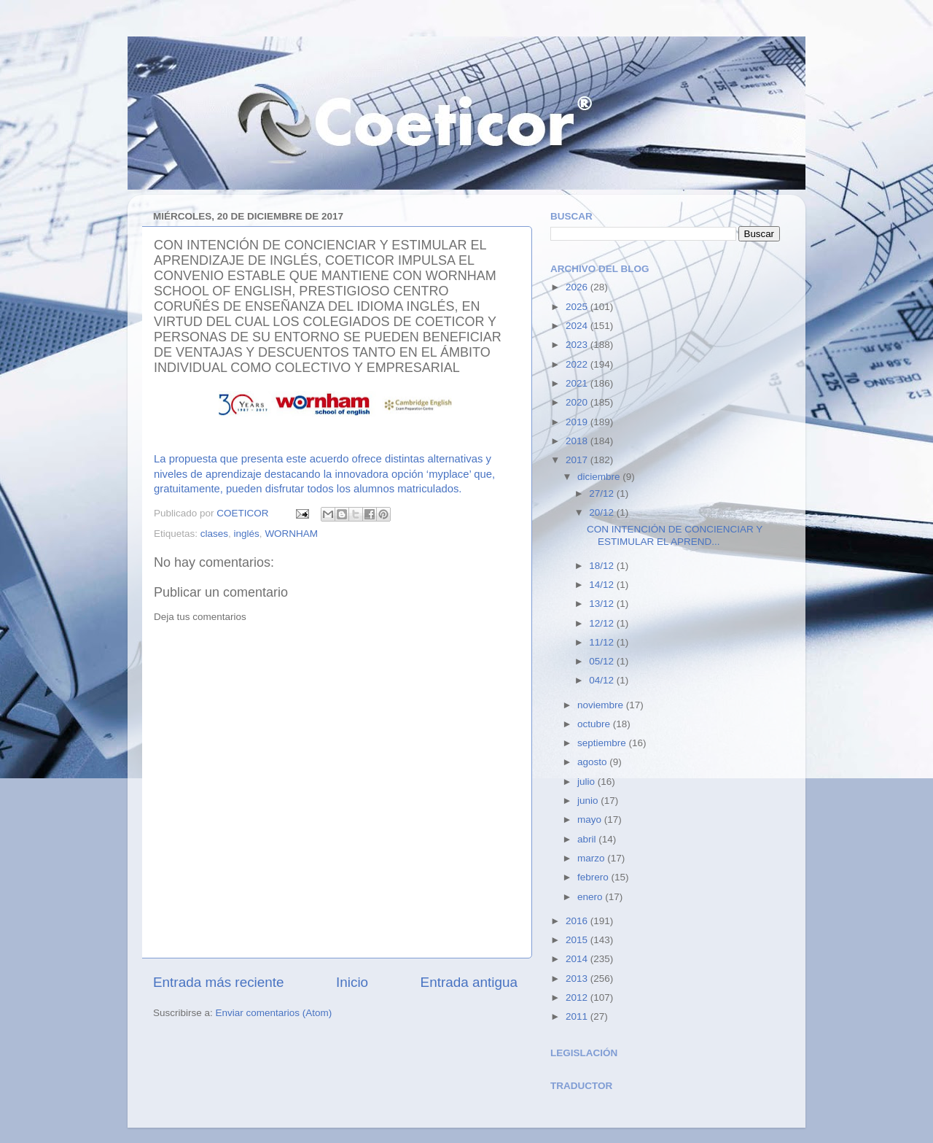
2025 (578, 306)
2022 (578, 364)
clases (214, 533)
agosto (593, 761)
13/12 (603, 603)
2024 (578, 325)
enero (591, 896)
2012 (578, 997)
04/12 (603, 680)
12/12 (603, 623)
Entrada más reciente (218, 982)
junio (589, 800)
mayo (590, 819)
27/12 (603, 493)
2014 (578, 958)
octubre (595, 723)
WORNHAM (291, 533)
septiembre (603, 742)
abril (587, 839)
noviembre (601, 705)
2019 (578, 421)
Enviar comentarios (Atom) (274, 1012)
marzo (592, 858)
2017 (578, 459)
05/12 (603, 661)
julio (587, 781)
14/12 (603, 584)
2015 (578, 939)
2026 (578, 287)
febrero (594, 877)
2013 (578, 978)
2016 (578, 920)
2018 (578, 440)
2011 (578, 1016)
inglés (246, 533)
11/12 (603, 642)
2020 (578, 402)
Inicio (352, 982)
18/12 (603, 565)
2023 (578, 344)
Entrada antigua (469, 982)
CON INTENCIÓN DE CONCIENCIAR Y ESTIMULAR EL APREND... (674, 535)
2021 (578, 383)
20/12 (603, 512)
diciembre (599, 476)
